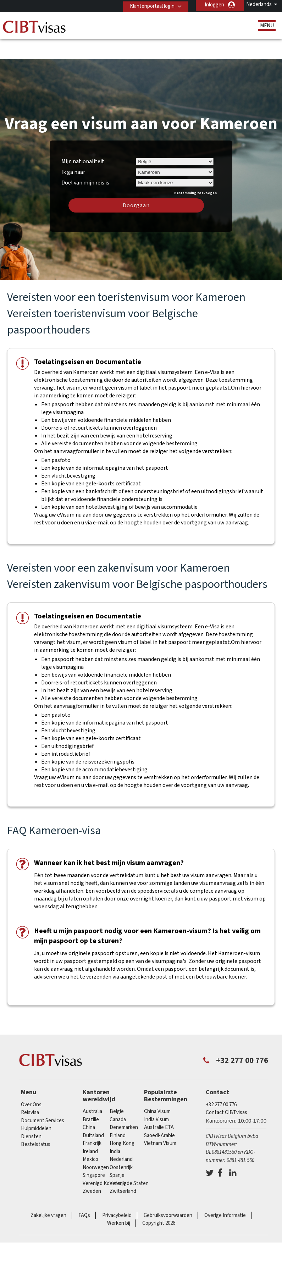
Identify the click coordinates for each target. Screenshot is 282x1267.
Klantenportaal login (150, 5)
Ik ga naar (73, 150)
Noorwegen (96, 1145)
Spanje (117, 1153)
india (115, 1129)
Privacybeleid (117, 1193)
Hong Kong (122, 1121)
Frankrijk (92, 1121)
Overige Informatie (225, 1193)
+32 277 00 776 (221, 1082)
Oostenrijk (121, 1145)
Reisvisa (30, 1090)
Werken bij (118, 1201)
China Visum (157, 1089)
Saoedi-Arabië (159, 1113)
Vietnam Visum (160, 1121)
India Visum (156, 1097)
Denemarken (124, 1105)
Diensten (31, 1114)
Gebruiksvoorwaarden (168, 1193)
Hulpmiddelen (36, 1106)
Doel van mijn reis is (85, 159)
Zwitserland (123, 1169)
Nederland (121, 1137)
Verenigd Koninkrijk (104, 1161)
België (117, 1089)
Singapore (94, 1153)
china (89, 1105)
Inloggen (214, 5)
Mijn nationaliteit (82, 139)
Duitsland (93, 1113)
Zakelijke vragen (48, 1193)
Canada (118, 1097)
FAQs (84, 1193)
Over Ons (31, 1082)
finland (118, 1113)
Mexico (90, 1137)
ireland (90, 1129)
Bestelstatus (35, 1122)
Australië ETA (159, 1105)
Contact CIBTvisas (226, 1090)
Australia (92, 1089)
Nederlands (259, 4)
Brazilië (91, 1097)
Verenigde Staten (129, 1161)
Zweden (92, 1169)
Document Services (42, 1098)
